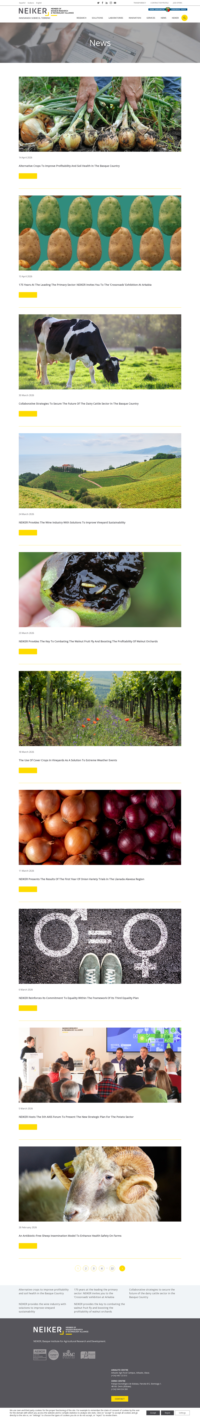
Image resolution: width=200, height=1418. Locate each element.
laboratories (115, 18)
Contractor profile (159, 3)
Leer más (28, 176)
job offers (177, 3)
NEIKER (175, 18)
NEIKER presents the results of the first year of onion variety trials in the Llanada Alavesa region (82, 878)
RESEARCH (81, 18)
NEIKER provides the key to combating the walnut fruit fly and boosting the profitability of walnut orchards (89, 640)
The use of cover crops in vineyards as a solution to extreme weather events (68, 759)
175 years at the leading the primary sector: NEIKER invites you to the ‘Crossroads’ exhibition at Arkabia (86, 284)
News (163, 18)
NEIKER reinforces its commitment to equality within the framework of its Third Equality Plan (79, 997)
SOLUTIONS (97, 18)
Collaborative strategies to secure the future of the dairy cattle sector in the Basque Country (80, 403)
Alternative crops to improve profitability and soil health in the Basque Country (70, 166)
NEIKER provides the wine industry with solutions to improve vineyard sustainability (73, 522)
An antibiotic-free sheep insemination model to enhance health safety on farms (70, 1234)
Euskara (31, 3)
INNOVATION (135, 18)
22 (112, 1267)
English (39, 3)
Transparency (140, 3)
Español (22, 3)
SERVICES (151, 18)
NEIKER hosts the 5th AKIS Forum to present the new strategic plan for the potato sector (77, 1115)
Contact (120, 1397)
